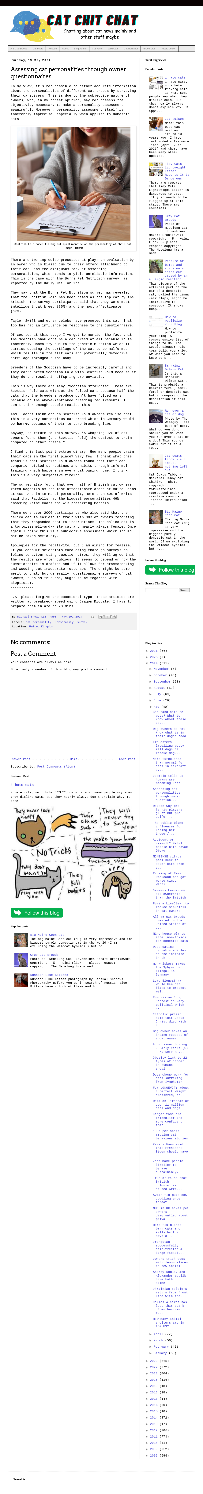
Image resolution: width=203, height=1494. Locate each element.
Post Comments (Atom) (56, 766)
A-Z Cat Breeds (18, 48)
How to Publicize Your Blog (173, 321)
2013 (155, 1424)
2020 (155, 1380)
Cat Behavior (131, 48)
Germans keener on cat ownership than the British (169, 894)
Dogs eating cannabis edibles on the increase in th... (169, 952)
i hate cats (22, 785)
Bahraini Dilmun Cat (174, 367)
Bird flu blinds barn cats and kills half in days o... (167, 1230)
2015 (155, 1411)
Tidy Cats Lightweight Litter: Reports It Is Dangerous (177, 171)
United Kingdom (41, 626)
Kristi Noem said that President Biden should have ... (170, 1150)
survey (82, 622)
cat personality (38, 622)
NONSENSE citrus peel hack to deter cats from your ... (168, 862)
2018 (155, 1392)
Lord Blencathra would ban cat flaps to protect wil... (169, 986)
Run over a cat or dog (174, 412)
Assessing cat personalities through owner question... (166, 794)
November (162, 669)
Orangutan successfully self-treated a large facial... (168, 1247)
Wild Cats (113, 48)
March (159, 1340)
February (162, 1347)
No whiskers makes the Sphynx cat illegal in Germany (169, 969)
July (158, 694)
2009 (155, 1449)
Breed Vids (149, 48)
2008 (155, 1455)
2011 (155, 1436)
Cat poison (174, 119)
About (65, 48)
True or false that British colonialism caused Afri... (170, 1183)
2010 (155, 1443)
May (157, 707)
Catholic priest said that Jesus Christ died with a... (169, 1020)
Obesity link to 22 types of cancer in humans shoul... (170, 1063)
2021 (155, 1373)
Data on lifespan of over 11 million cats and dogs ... (171, 1104)
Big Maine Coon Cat (47, 935)
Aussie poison (168, 48)
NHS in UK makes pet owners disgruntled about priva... (171, 1214)
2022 (155, 1367)
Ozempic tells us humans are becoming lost (168, 779)
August (160, 688)
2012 (155, 1430)
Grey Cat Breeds (44, 955)
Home (73, 759)
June (158, 700)
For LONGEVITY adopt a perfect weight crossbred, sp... (171, 1091)
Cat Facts (38, 48)
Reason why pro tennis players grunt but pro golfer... (167, 811)
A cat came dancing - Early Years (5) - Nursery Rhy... (170, 1048)
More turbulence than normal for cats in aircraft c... (169, 764)
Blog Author (80, 48)
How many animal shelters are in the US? (168, 1322)
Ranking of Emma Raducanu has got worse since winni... (169, 879)
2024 (155, 663)
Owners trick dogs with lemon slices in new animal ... (170, 1262)
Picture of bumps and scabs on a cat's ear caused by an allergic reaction (168, 270)
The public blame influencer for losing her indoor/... (168, 828)
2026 (155, 651)
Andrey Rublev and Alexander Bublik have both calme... (169, 1277)
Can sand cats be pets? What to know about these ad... (169, 717)
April (159, 1334)
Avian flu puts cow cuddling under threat (170, 1198)
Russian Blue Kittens (49, 975)
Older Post (126, 759)
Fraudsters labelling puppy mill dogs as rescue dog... (168, 748)
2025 (155, 657)
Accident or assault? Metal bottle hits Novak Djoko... (170, 845)
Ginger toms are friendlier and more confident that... (167, 1120)
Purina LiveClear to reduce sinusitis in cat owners (171, 907)
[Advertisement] (167, 617)
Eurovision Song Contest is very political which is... (168, 1003)
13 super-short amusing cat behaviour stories (170, 1135)
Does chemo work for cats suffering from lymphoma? (171, 1078)
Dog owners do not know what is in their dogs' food (169, 732)
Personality (64, 622)
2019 (155, 1386)
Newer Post (21, 759)
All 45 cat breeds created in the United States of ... (169, 922)
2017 (155, 1399)
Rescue (52, 48)
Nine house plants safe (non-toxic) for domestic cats (170, 937)
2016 (155, 1405)
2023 (155, 1361)
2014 (155, 1417)
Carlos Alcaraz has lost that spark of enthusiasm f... (170, 1308)
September (163, 681)
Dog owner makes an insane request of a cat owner (170, 1035)
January (161, 1353)
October (161, 675)
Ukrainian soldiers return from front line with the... (170, 1292)
